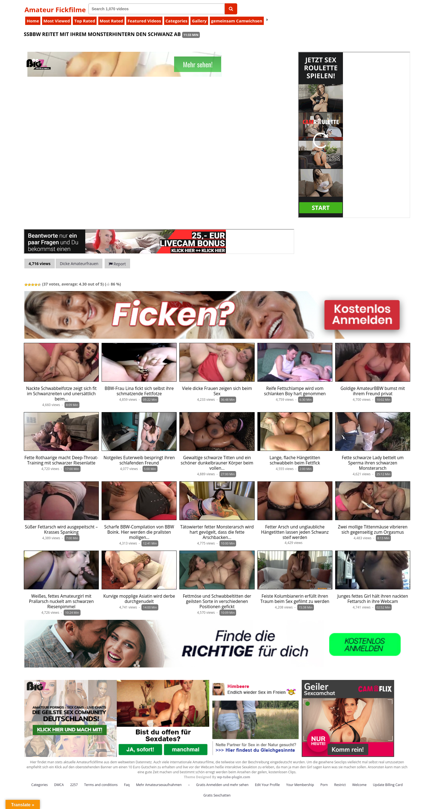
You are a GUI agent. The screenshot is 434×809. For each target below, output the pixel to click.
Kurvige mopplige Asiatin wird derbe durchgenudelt (139, 598)
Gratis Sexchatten (217, 795)
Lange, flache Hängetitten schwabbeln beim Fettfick (295, 460)
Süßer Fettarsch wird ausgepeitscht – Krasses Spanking (61, 529)
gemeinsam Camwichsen (236, 21)
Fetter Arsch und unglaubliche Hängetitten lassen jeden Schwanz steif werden (295, 532)
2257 (74, 784)
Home (33, 21)
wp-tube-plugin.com (233, 777)
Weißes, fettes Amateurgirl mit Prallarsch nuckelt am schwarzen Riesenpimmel (61, 601)
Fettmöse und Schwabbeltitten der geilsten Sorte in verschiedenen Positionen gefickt (217, 601)
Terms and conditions (101, 784)
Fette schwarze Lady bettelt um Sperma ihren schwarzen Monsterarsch (373, 463)
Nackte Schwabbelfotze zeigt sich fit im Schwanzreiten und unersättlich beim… (61, 394)
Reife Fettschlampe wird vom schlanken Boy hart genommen (295, 391)
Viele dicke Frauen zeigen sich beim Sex (217, 391)
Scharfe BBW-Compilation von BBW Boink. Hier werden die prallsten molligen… (139, 532)
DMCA (59, 784)
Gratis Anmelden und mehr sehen (222, 784)
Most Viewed (56, 21)
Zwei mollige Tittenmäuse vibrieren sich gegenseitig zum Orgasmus (372, 529)
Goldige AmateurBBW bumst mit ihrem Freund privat (372, 391)
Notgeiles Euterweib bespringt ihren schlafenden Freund (139, 460)
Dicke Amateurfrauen (79, 263)
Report (117, 263)
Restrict (340, 784)
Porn (324, 784)
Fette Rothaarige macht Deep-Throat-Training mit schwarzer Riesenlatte (61, 460)
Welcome (359, 784)
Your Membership (300, 784)
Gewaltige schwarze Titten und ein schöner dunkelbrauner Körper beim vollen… (217, 463)
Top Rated (84, 21)
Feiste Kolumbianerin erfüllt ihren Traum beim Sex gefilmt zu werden (294, 598)
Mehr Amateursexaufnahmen (159, 784)
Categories (176, 21)
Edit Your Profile (267, 784)
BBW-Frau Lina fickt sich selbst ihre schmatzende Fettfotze (139, 391)
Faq (127, 784)
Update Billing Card (388, 784)
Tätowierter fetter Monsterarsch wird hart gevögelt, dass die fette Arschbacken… (217, 532)
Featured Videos (144, 21)
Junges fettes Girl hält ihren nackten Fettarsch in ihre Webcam (372, 598)
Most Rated (111, 21)
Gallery (199, 21)
